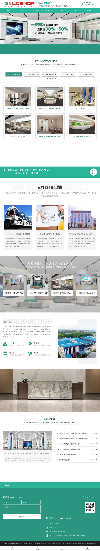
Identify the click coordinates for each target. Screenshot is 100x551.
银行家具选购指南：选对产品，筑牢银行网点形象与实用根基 (73, 468)
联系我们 (88, 10)
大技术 (11, 384)
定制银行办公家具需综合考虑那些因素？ (69, 478)
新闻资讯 (49, 10)
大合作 (36, 394)
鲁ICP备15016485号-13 (90, 543)
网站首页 (9, 10)
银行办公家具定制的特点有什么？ (67, 484)
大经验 (11, 394)
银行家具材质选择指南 (63, 489)
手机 (62, 548)
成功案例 (36, 10)
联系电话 (45, 50)
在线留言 (11, 50)
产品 (37, 548)
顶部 (87, 548)
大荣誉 (36, 384)
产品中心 (23, 10)
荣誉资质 (62, 10)
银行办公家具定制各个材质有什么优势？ (69, 473)
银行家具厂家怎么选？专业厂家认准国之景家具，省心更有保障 (27, 483)
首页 (12, 548)
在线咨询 (93, 172)
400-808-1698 (32, 173)
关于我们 (75, 10)
